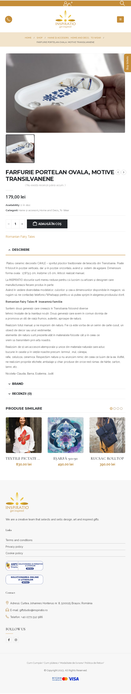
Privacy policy (14, 547)
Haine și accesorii (28, 210)
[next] (123, 172)
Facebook (9, 640)
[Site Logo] (65, 19)
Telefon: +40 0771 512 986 (24, 617)
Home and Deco (48, 210)
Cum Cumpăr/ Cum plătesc (42, 663)
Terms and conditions (19, 540)
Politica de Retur (94, 663)
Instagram (16, 640)
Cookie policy (14, 553)
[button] (122, 3)
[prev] (118, 172)
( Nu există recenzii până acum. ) (45, 185)
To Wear (64, 210)
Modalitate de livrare (71, 663)
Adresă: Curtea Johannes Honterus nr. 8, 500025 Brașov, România (49, 603)
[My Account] (65, 3)
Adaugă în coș (49, 224)
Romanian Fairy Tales (20, 236)
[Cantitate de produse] (15, 223)
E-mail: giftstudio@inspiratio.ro (27, 610)
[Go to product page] (24, 435)
